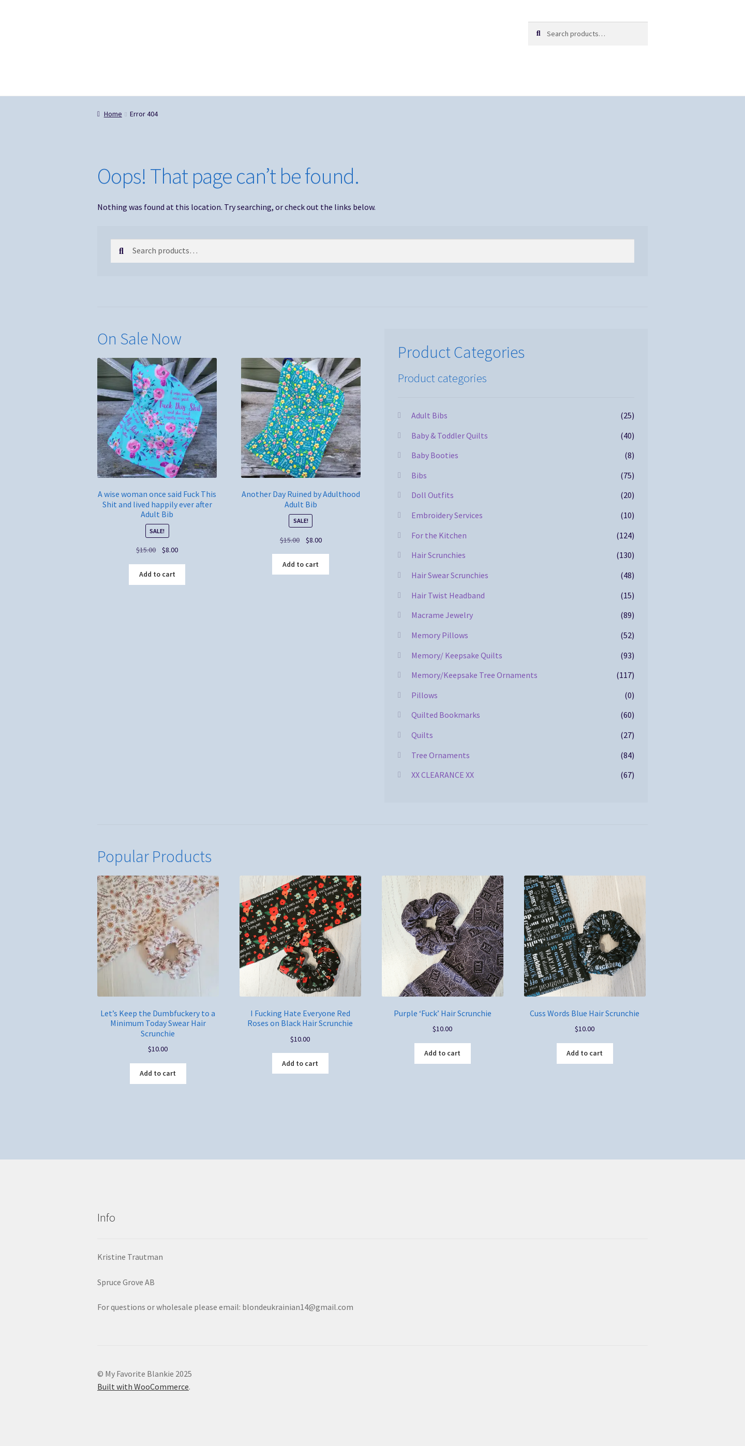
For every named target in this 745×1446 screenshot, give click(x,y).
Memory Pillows (439, 635)
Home (113, 113)
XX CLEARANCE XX (442, 775)
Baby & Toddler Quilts (449, 435)
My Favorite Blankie (163, 31)
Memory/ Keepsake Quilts (456, 655)
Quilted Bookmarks (445, 715)
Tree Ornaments (440, 755)
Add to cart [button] (157, 574)
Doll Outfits (432, 495)
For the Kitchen (439, 535)
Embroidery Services (447, 515)
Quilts (422, 735)
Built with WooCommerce (143, 1386)
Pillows (424, 695)
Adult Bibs (429, 415)
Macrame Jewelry (442, 615)
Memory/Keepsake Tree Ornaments (474, 675)
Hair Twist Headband (448, 595)
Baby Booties (434, 455)
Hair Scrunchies (438, 555)
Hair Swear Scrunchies (449, 575)
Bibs (419, 475)
